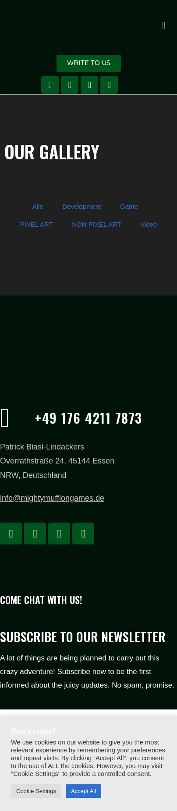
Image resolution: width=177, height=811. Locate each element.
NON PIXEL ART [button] (96, 224)
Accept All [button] (83, 791)
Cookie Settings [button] (36, 791)
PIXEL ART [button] (36, 224)
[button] (163, 25)
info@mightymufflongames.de (52, 498)
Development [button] (81, 206)
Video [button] (148, 224)
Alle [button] (37, 206)
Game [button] (129, 206)
